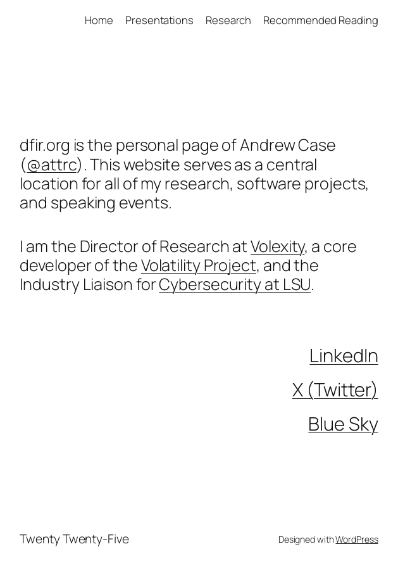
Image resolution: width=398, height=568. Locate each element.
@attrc (51, 164)
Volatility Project (198, 265)
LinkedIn (343, 355)
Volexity (277, 246)
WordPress (356, 539)
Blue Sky (343, 423)
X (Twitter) (335, 389)
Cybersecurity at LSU (235, 284)
